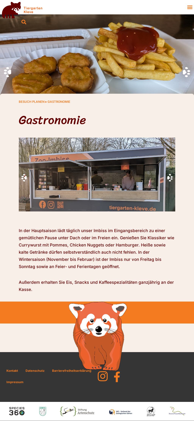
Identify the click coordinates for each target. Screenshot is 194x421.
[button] (24, 22)
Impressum (14, 382)
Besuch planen (32, 102)
